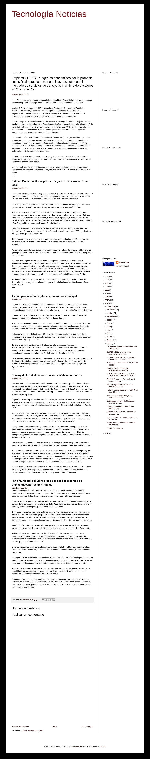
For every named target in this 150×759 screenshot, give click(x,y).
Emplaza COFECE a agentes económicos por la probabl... (119, 369)
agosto (110, 320)
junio (109, 327)
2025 (107, 277)
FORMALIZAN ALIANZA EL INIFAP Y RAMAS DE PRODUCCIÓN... (121, 358)
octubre (110, 313)
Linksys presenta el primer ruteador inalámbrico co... (120, 407)
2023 (107, 283)
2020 (107, 290)
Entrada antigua (87, 727)
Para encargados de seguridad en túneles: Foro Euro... (120, 386)
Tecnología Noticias (49, 14)
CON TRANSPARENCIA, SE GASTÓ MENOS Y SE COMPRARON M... (121, 375)
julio (109, 323)
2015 (107, 433)
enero (109, 344)
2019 (107, 293)
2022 (107, 287)
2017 (107, 300)
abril (109, 333)
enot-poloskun (76, 746)
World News (124, 262)
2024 (107, 280)
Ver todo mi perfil (122, 266)
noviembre (111, 310)
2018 (107, 297)
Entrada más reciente (20, 727)
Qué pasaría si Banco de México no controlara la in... (120, 402)
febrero (110, 340)
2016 (107, 303)
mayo (109, 330)
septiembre (111, 316)
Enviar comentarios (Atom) (32, 731)
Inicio (55, 727)
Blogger (103, 746)
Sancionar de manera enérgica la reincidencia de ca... (119, 397)
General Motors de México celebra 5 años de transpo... (121, 380)
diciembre (111, 306)
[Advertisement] (75, 47)
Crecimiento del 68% (115, 428)
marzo (109, 337)
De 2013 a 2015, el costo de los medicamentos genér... (119, 353)
